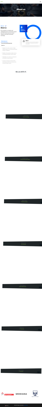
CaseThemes (26, 405)
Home (19, 11)
